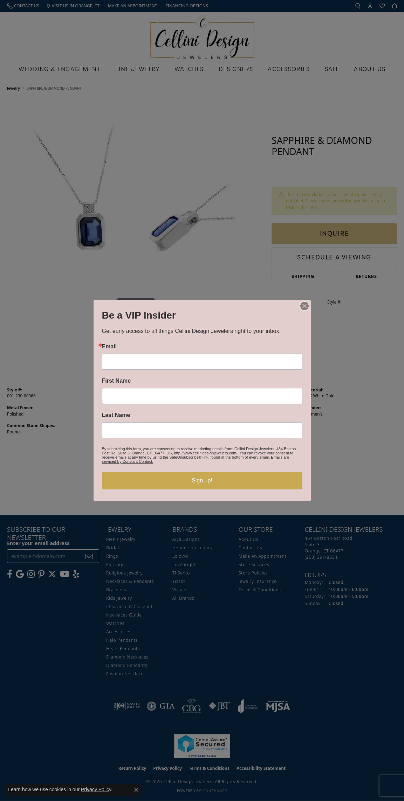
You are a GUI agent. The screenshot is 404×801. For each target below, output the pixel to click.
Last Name (116, 415)
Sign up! (202, 480)
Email (109, 346)
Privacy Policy (96, 789)
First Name (116, 381)
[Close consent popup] (136, 790)
